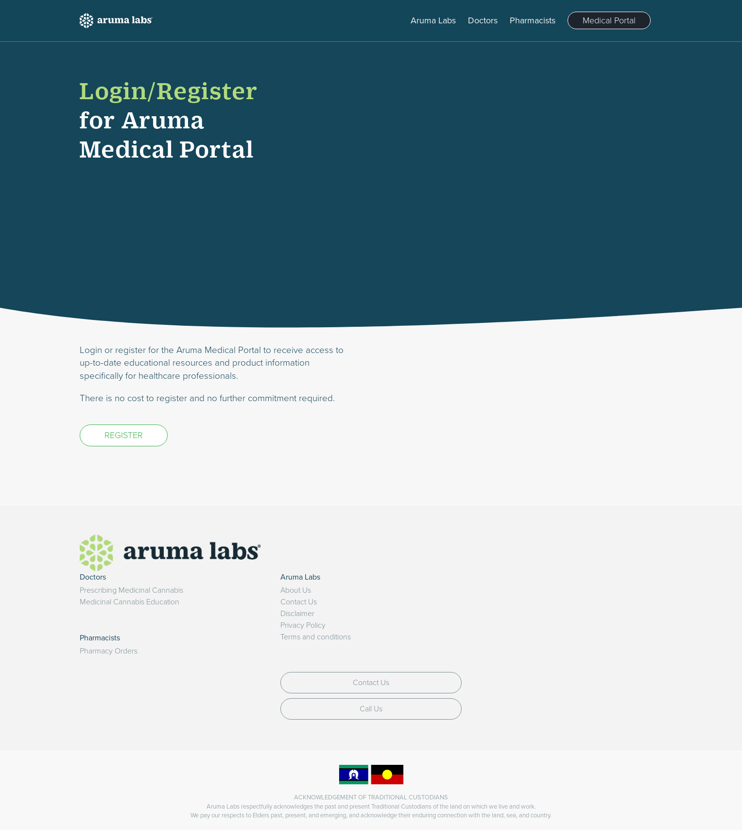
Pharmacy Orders (109, 651)
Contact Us (298, 602)
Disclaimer (297, 613)
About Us (295, 590)
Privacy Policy (303, 625)
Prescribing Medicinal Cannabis (131, 590)
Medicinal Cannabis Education (129, 602)
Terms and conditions (315, 637)
